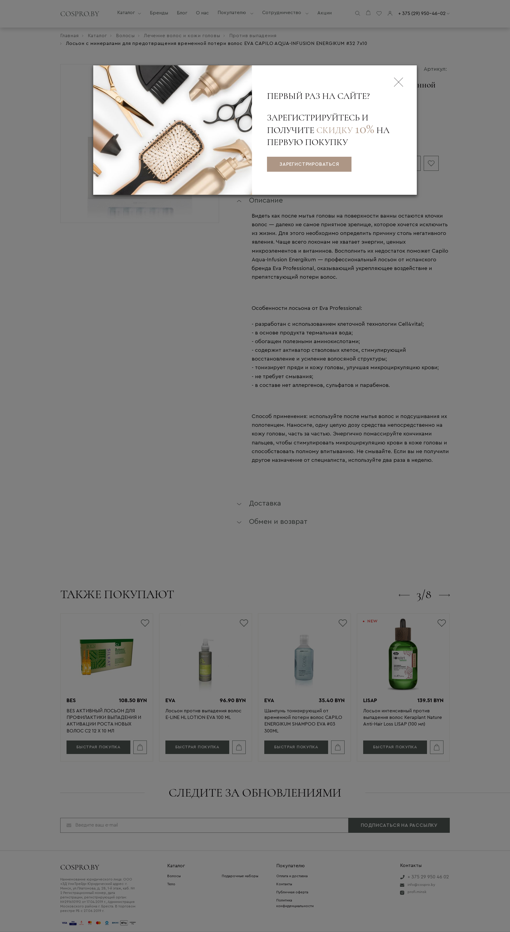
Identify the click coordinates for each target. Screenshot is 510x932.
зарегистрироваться (309, 164)
